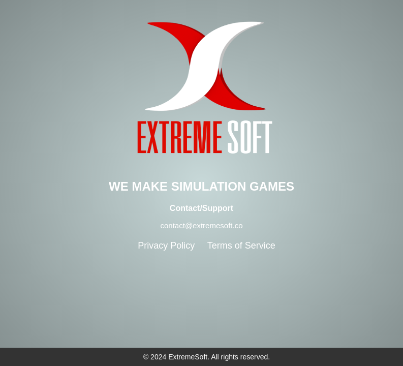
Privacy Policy (166, 245)
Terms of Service (241, 245)
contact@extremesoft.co (202, 225)
